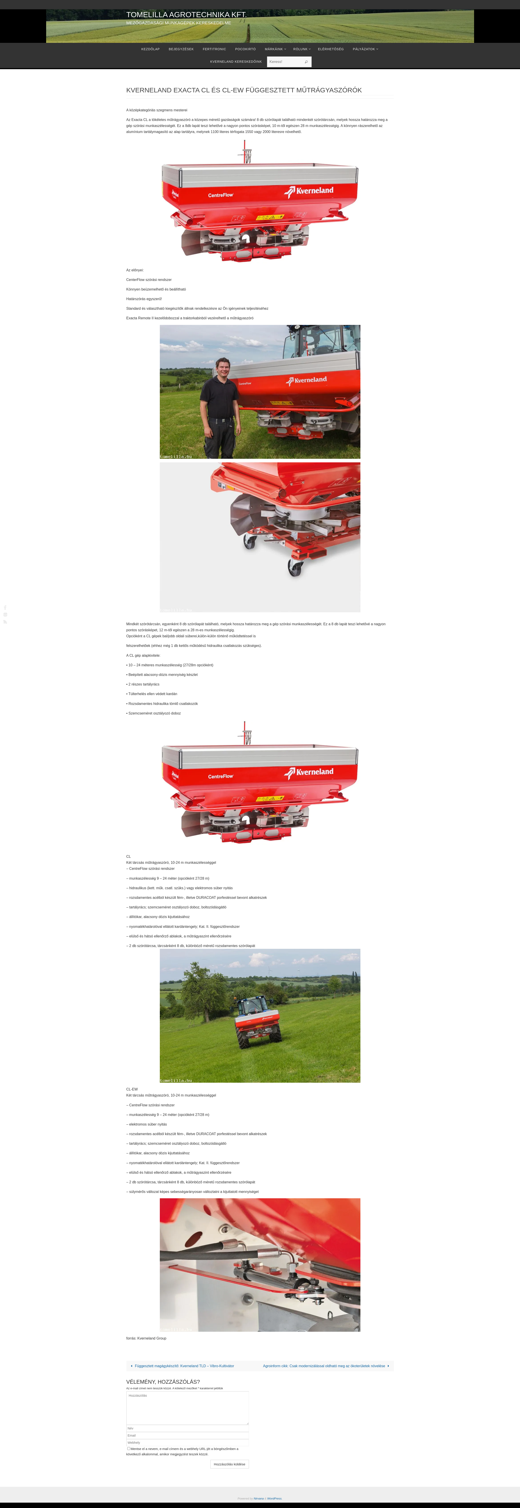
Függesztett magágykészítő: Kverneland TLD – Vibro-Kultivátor (182, 1366)
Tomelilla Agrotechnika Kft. (186, 14)
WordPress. (274, 1504)
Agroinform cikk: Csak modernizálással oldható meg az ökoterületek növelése (330, 1369)
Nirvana (259, 1504)
